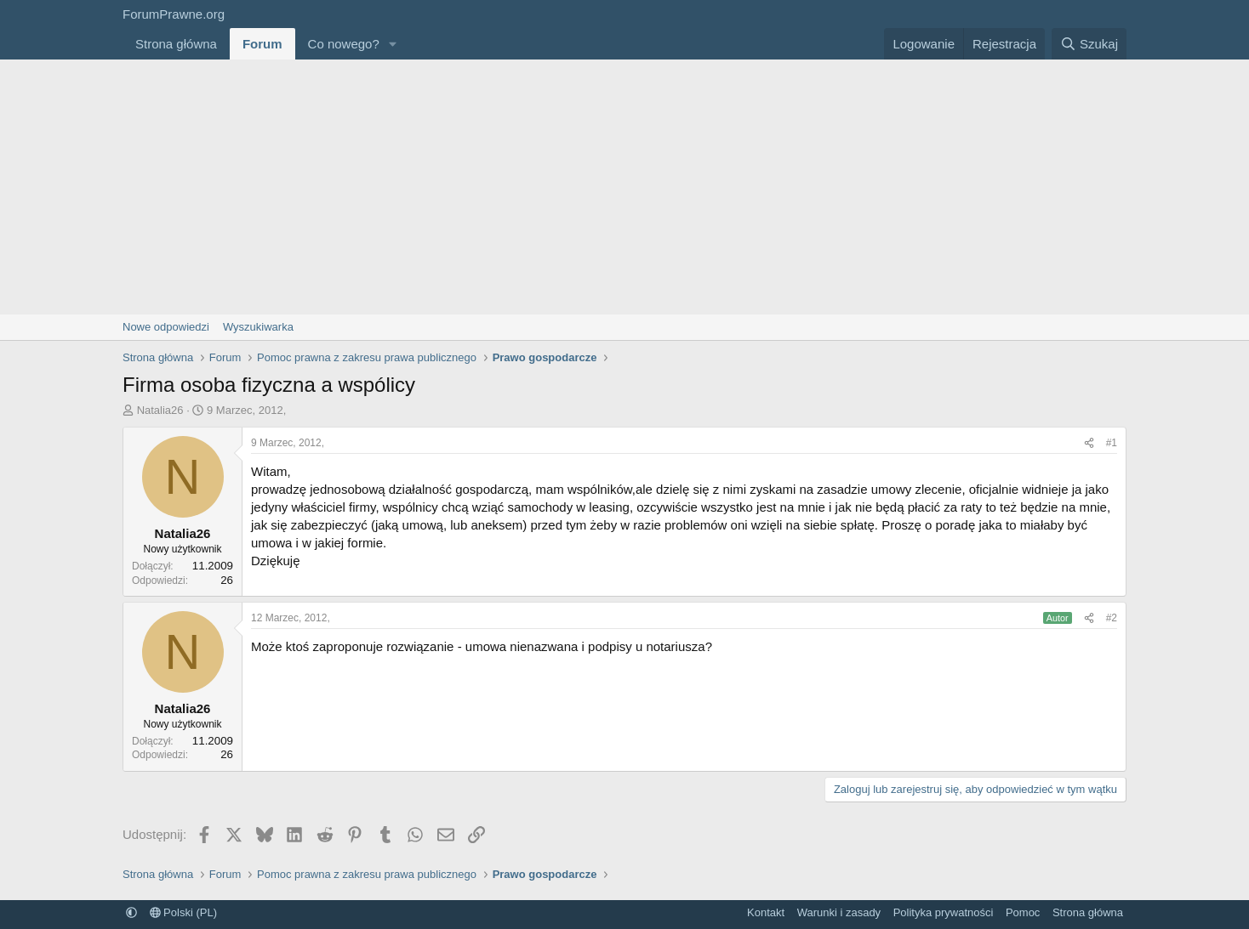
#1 (1111, 443)
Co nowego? (343, 44)
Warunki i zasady (839, 912)
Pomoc (1023, 912)
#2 (1111, 618)
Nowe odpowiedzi (166, 326)
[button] (393, 43)
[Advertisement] (624, 187)
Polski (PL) (183, 912)
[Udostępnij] (1089, 443)
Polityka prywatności (943, 912)
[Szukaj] (1089, 43)
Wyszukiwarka (258, 326)
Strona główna (176, 44)
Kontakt (765, 912)
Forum (262, 44)
